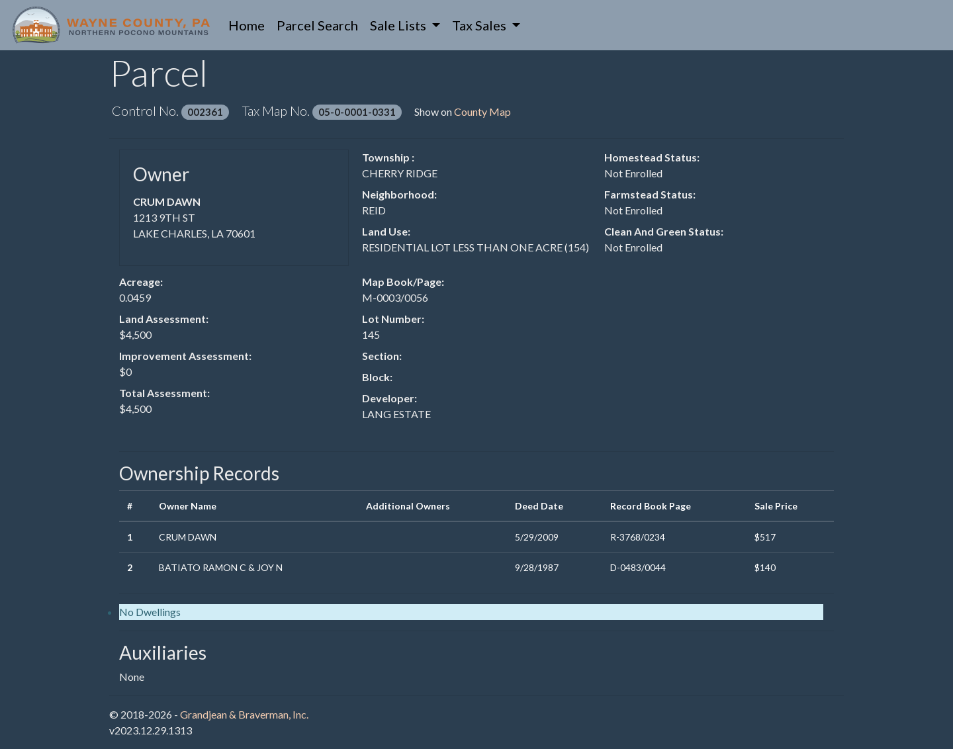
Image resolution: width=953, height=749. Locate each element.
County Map (482, 111)
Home (249, 24)
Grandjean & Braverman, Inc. (244, 714)
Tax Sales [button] (480, 25)
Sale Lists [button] (399, 25)
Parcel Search (317, 25)
